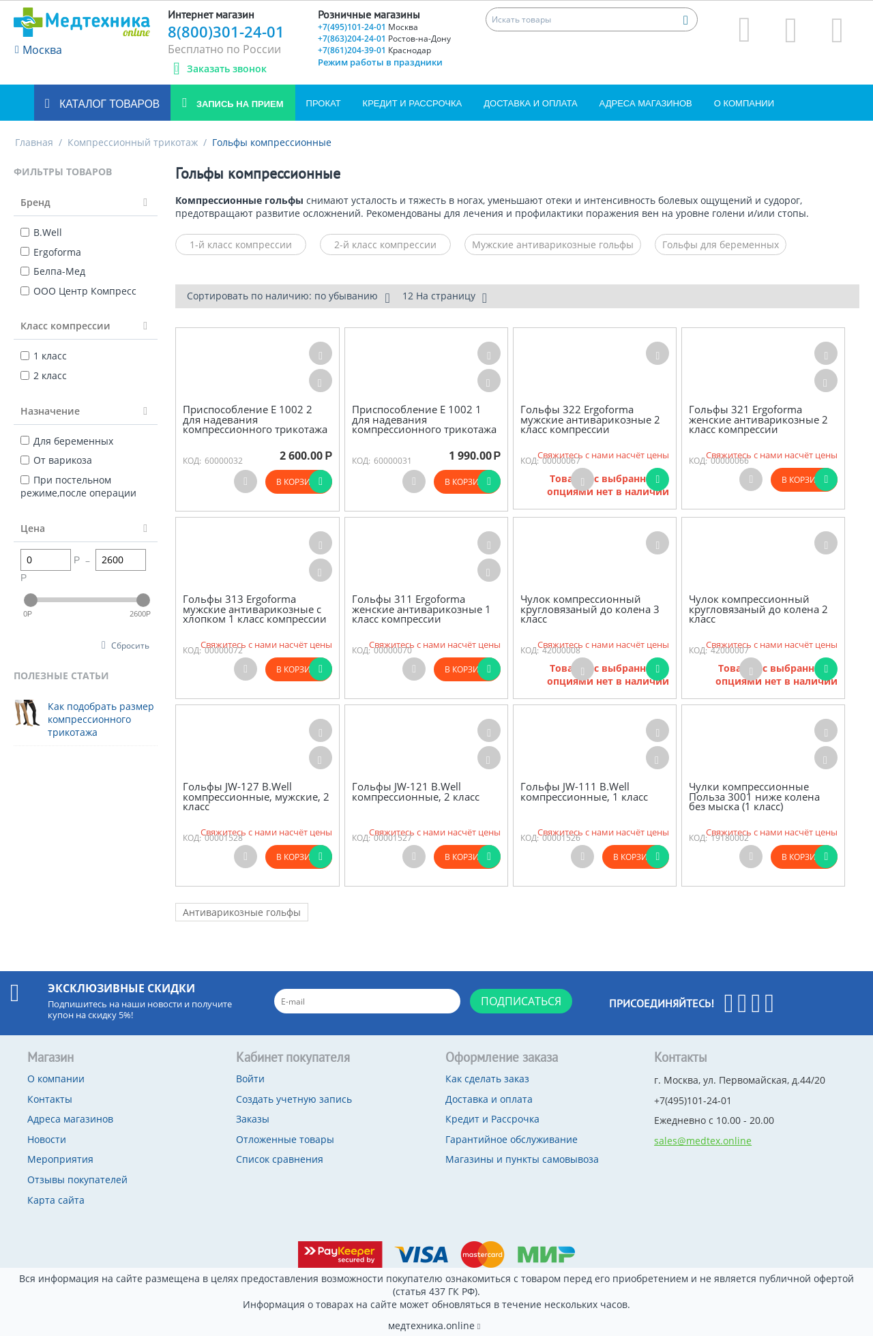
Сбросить (130, 645)
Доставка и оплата (530, 103)
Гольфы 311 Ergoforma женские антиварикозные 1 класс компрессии (421, 609)
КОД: (192, 460)
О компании (744, 103)
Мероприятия (60, 1159)
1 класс (43, 355)
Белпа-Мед (52, 271)
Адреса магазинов (646, 103)
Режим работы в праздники (380, 62)
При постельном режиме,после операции (78, 486)
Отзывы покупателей (77, 1179)
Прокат (323, 103)
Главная (34, 142)
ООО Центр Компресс (78, 290)
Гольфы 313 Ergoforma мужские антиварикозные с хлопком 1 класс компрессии (255, 609)
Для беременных (66, 440)
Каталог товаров (108, 104)
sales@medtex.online (703, 1140)
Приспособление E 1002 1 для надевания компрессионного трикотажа (424, 419)
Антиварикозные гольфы (242, 912)
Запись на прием (238, 104)
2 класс (43, 375)
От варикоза (56, 460)
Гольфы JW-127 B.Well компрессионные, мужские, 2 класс (256, 797)
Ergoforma (50, 252)
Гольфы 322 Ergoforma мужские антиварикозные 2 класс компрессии (590, 419)
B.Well (41, 232)
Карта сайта (56, 1199)
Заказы (252, 1118)
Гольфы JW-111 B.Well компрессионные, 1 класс (584, 791)
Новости (46, 1139)
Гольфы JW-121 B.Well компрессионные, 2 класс (415, 791)
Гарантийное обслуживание (511, 1139)
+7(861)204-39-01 (374, 50)
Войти (250, 1078)
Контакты (49, 1099)
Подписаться (521, 1001)
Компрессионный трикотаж (133, 142)
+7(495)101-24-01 (368, 27)
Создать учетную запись (294, 1099)
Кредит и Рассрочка (412, 103)
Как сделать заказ (487, 1078)
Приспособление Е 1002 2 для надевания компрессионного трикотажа (255, 419)
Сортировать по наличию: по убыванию (288, 297)
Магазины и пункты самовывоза (522, 1159)
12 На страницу (444, 297)
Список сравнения (279, 1159)
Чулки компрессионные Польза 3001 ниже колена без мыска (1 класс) (754, 797)
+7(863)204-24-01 (384, 38)
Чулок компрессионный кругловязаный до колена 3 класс (590, 609)
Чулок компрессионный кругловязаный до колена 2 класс (758, 609)
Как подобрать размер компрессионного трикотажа (101, 719)
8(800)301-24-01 (226, 31)
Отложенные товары (285, 1139)
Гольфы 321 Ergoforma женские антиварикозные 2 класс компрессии (758, 419)
